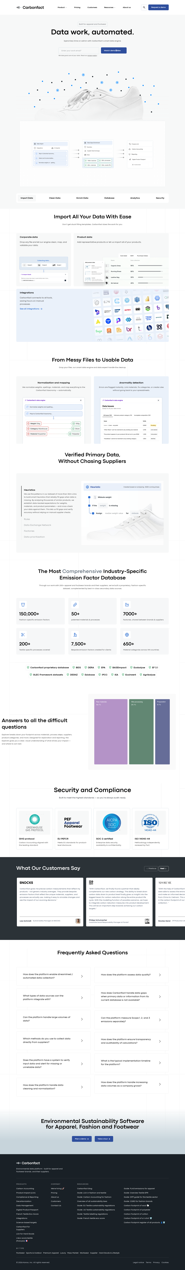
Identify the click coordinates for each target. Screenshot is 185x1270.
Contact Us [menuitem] (56, 1205)
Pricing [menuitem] (54, 1193)
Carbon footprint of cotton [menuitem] (136, 1214)
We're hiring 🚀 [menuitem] (57, 1188)
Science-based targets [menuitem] (26, 1222)
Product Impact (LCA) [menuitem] (25, 1193)
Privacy (156, 1262)
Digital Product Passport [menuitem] (27, 1210)
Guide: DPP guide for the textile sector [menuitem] (141, 1197)
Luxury (63, 1253)
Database (109, 198)
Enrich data (82, 198)
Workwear (84, 1253)
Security (160, 198)
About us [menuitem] (55, 1197)
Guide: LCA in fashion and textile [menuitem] (91, 1193)
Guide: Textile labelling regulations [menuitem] (92, 1214)
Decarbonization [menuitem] (23, 1201)
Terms (148, 1262)
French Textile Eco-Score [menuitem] (27, 1214)
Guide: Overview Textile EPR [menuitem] (136, 1193)
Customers (92, 7)
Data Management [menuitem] (24, 1205)
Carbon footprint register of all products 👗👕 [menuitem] (144, 1222)
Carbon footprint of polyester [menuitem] (137, 1210)
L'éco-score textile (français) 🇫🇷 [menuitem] (24, 1240)
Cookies (165, 1262)
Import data (27, 198)
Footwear (20, 1253)
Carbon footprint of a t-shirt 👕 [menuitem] (138, 1218)
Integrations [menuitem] (21, 1218)
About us (127, 7)
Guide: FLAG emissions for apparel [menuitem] (139, 1188)
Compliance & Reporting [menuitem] (27, 1197)
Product (62, 7)
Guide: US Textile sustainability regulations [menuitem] (96, 1210)
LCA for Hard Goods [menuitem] (25, 1234)
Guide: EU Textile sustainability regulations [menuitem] (96, 1205)
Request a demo (158, 7)
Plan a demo (82, 1138)
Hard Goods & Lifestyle (109, 1253)
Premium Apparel (51, 1253)
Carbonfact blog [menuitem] (84, 1188)
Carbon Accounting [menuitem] (25, 1188)
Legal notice (138, 1262)
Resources (110, 7)
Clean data (54, 198)
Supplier (94, 1253)
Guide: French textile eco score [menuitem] (91, 1218)
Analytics (135, 198)
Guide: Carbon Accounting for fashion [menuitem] (94, 1197)
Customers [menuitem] (56, 1201)
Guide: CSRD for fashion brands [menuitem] (138, 1201)
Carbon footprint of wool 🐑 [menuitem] (136, 1205)
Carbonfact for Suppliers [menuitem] (23, 1228)
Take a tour (104, 1138)
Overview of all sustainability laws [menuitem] (92, 1201)
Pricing (77, 7)
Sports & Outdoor (34, 1253)
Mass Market (72, 1253)
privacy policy (92, 56)
